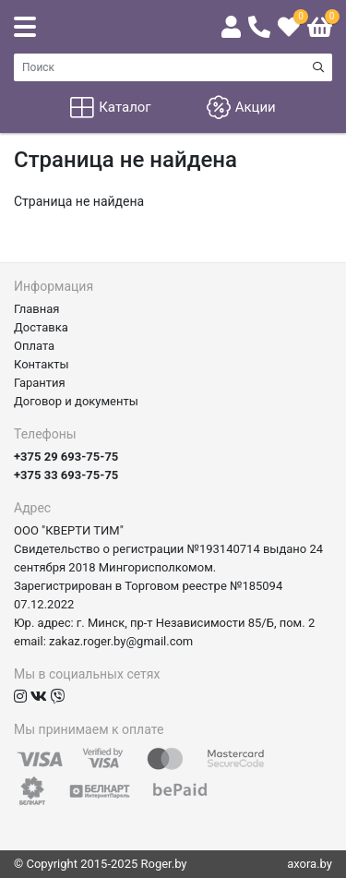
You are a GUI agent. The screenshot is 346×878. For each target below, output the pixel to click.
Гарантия (40, 383)
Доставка (41, 327)
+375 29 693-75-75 (66, 456)
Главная (36, 309)
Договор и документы (76, 401)
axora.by (309, 864)
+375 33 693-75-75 (66, 475)
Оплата (34, 346)
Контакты (41, 364)
